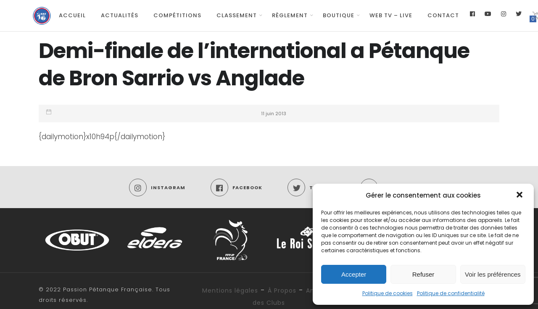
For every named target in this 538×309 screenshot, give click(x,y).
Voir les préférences (493, 274)
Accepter (353, 274)
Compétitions (177, 15)
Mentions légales (230, 290)
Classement (236, 15)
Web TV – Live (390, 15)
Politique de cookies (387, 293)
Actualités (119, 15)
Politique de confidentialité (451, 293)
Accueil (72, 15)
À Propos (282, 290)
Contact (443, 15)
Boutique (338, 15)
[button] (520, 195)
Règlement (290, 15)
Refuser (423, 274)
